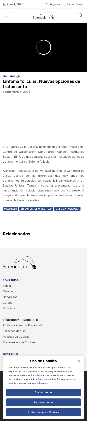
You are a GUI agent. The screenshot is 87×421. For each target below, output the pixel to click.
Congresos (10, 297)
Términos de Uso (14, 331)
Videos (7, 285)
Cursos (7, 302)
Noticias (8, 291)
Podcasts (9, 308)
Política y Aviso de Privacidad (22, 325)
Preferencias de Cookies (19, 342)
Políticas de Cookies (16, 336)
